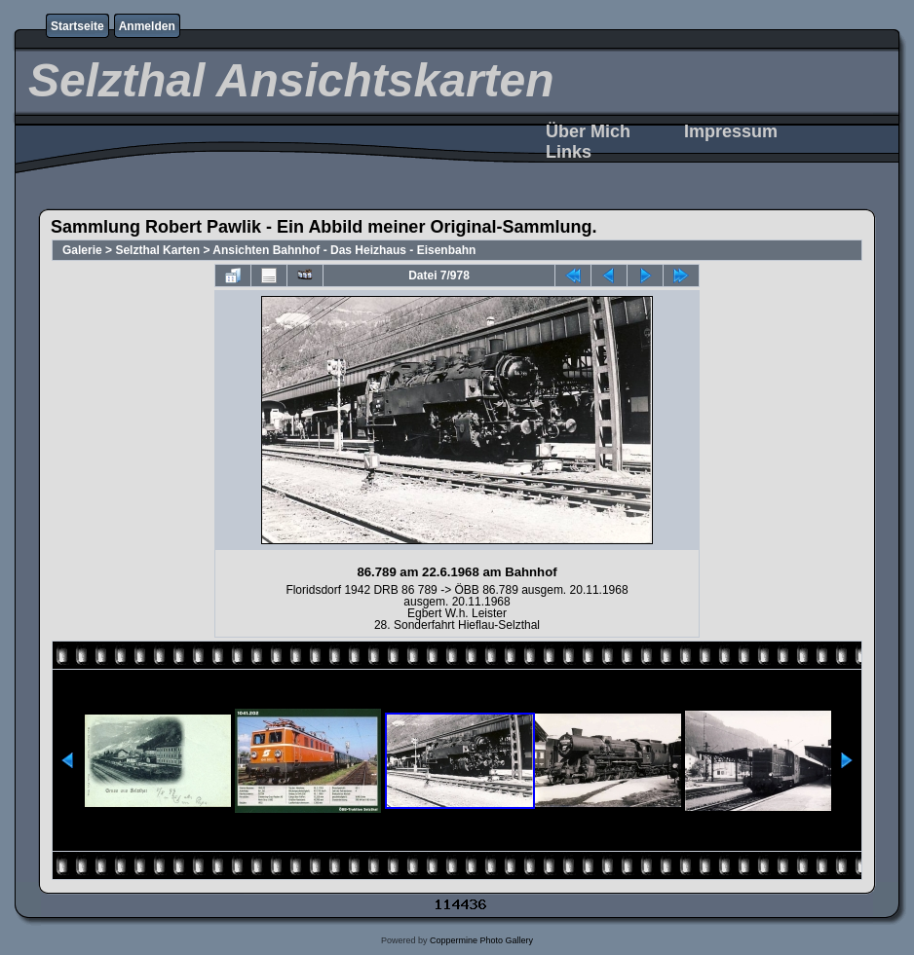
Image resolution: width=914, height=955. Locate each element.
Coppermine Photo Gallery (481, 940)
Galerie (82, 250)
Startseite (77, 26)
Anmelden (147, 26)
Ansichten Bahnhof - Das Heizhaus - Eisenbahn (344, 250)
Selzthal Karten (157, 250)
